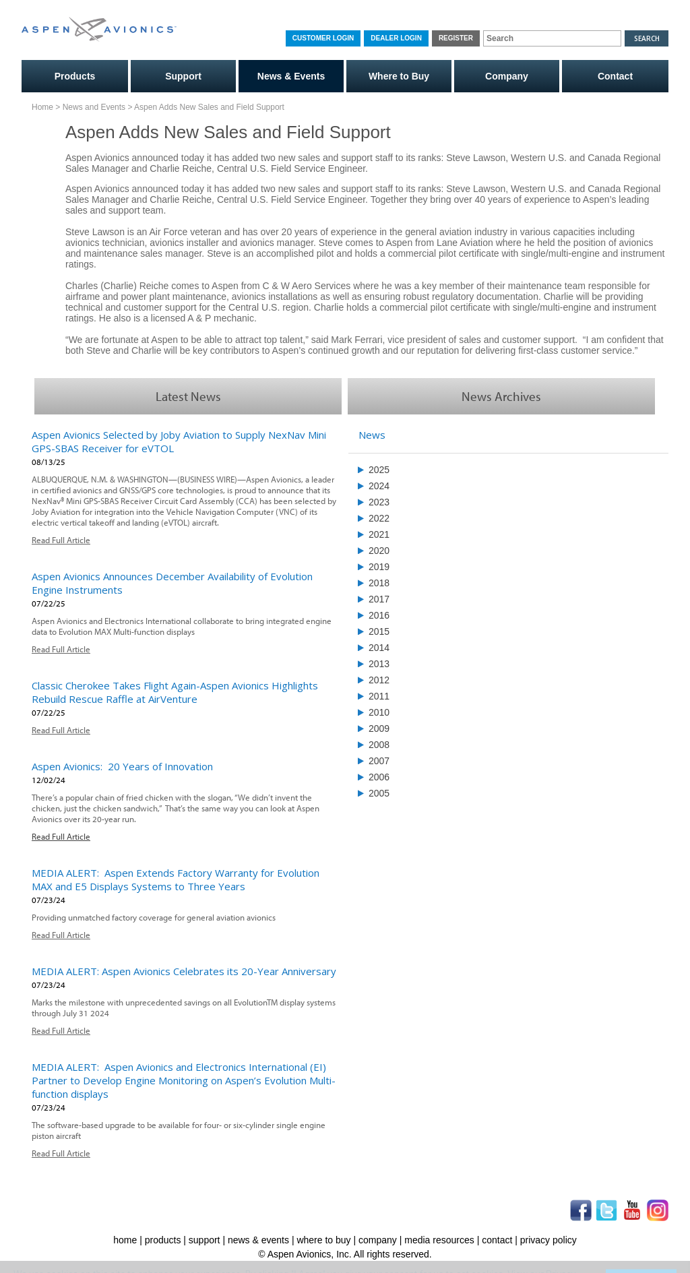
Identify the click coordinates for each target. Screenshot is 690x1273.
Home (42, 107)
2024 (379, 485)
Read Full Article (61, 539)
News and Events (94, 107)
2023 (379, 502)
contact (497, 1240)
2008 (379, 744)
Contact (615, 76)
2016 (379, 615)
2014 (379, 647)
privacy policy (548, 1240)
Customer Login (323, 38)
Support (183, 76)
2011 (379, 696)
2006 (379, 777)
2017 (379, 599)
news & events (258, 1240)
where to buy (323, 1240)
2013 (379, 663)
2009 (379, 728)
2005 (379, 793)
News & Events (291, 76)
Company (506, 76)
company (377, 1240)
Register (456, 38)
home (125, 1240)
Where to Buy (399, 76)
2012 (379, 680)
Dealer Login (396, 38)
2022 (379, 518)
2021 (379, 534)
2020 (379, 550)
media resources (439, 1240)
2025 (379, 469)
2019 (379, 566)
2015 (379, 631)
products (163, 1240)
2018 (379, 583)
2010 (379, 712)
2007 (379, 760)
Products (75, 76)
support (204, 1240)
